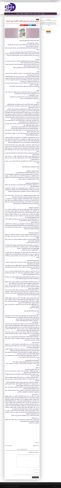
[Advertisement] (22, 434)
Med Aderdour (30, 22)
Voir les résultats (48, 33)
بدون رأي (42, 29)
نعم (41, 27)
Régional (37, 19)
